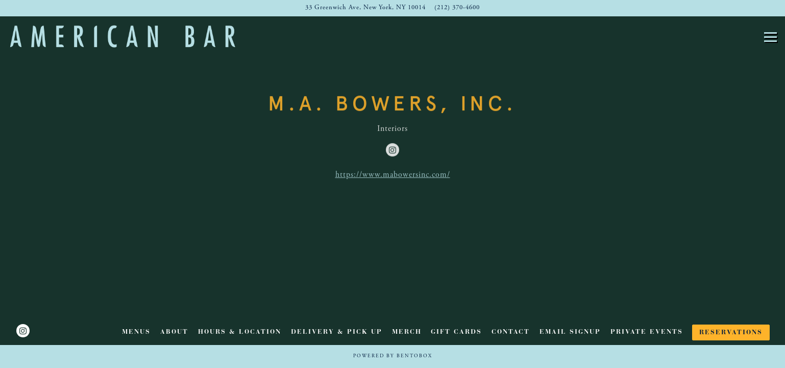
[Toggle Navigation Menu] (770, 37)
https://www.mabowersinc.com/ (392, 176)
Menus (136, 332)
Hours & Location (239, 332)
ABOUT (174, 332)
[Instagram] (392, 150)
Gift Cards (456, 332)
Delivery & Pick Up (336, 332)
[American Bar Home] (122, 36)
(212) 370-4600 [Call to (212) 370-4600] (457, 8)
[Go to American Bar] (365, 8)
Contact (511, 332)
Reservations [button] (731, 333)
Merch (407, 332)
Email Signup (570, 332)
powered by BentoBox (392, 356)
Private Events (646, 332)
